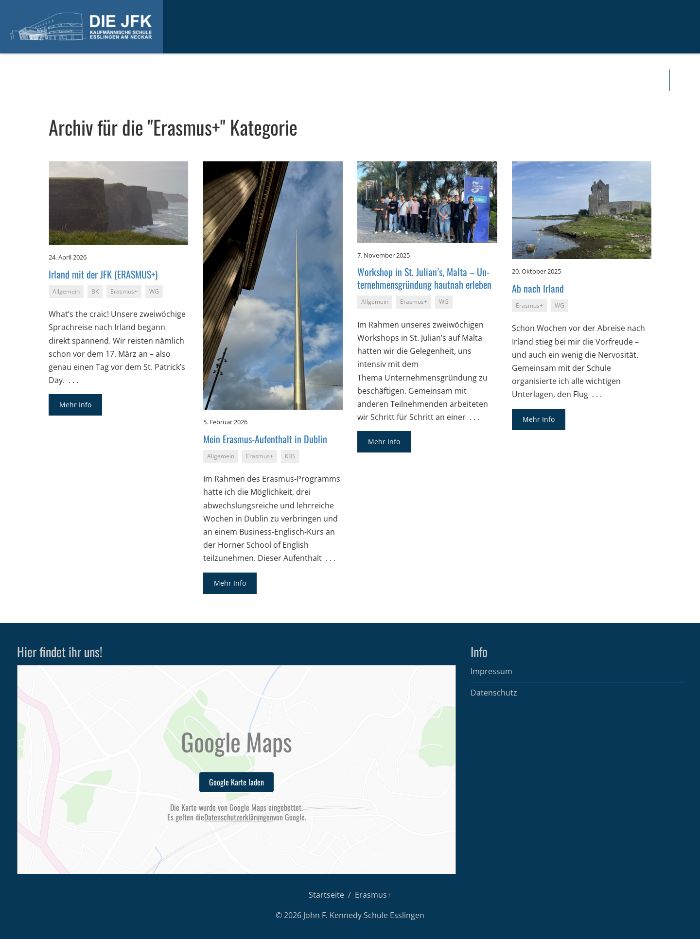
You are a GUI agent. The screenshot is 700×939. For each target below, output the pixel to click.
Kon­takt (540, 80)
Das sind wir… (247, 80)
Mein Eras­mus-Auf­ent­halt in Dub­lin (265, 439)
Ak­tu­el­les (199, 80)
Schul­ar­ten (308, 80)
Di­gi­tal (418, 80)
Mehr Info (75, 404)
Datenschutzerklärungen (238, 817)
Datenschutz (494, 692)
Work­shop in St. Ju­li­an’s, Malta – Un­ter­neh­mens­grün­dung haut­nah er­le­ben (424, 278)
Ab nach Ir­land (538, 288)
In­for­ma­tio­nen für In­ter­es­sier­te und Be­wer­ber (88, 80)
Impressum (491, 671)
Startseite (326, 894)
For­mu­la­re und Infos (483, 80)
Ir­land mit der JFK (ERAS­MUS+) (103, 274)
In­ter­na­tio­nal (367, 80)
